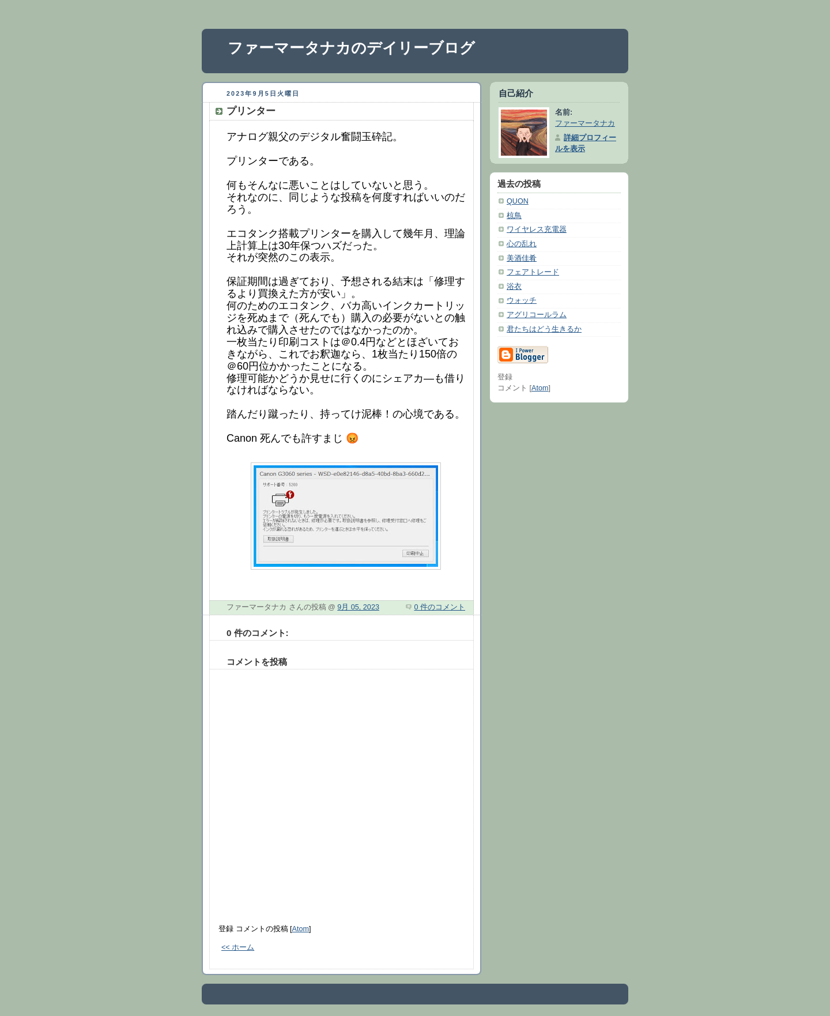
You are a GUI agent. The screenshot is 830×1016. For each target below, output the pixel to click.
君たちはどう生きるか (544, 329)
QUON (518, 201)
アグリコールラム (537, 315)
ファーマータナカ (585, 123)
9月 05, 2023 (358, 607)
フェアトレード (533, 272)
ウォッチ (522, 300)
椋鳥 (514, 216)
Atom (300, 929)
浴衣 (514, 287)
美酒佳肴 (522, 258)
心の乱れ (522, 244)
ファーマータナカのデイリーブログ (351, 48)
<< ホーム (237, 947)
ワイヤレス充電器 (537, 229)
